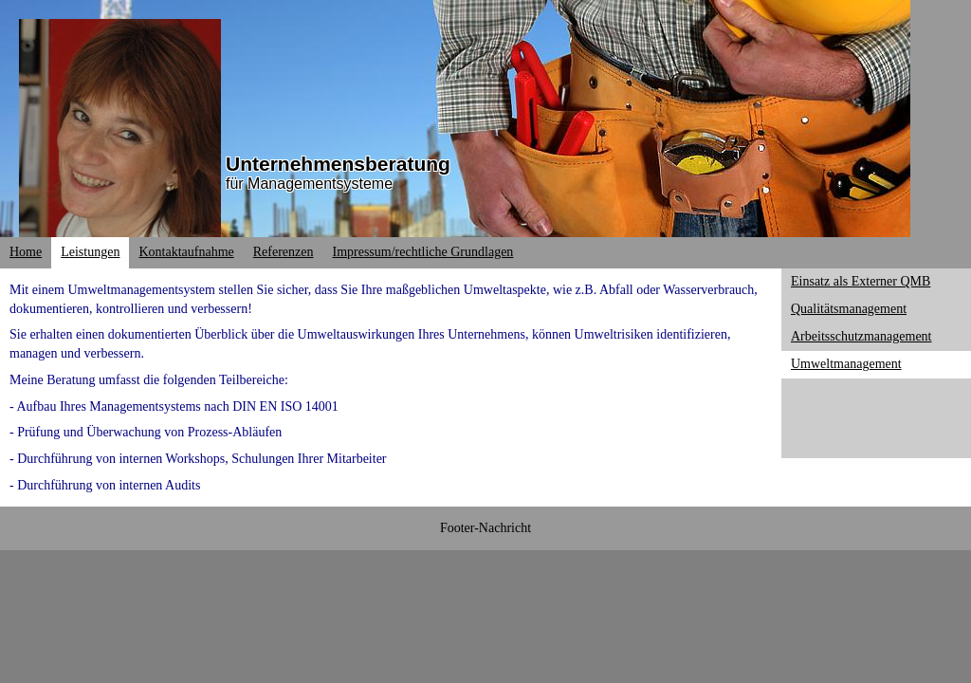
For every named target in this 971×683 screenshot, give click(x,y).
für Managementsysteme (309, 183)
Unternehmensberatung (338, 164)
